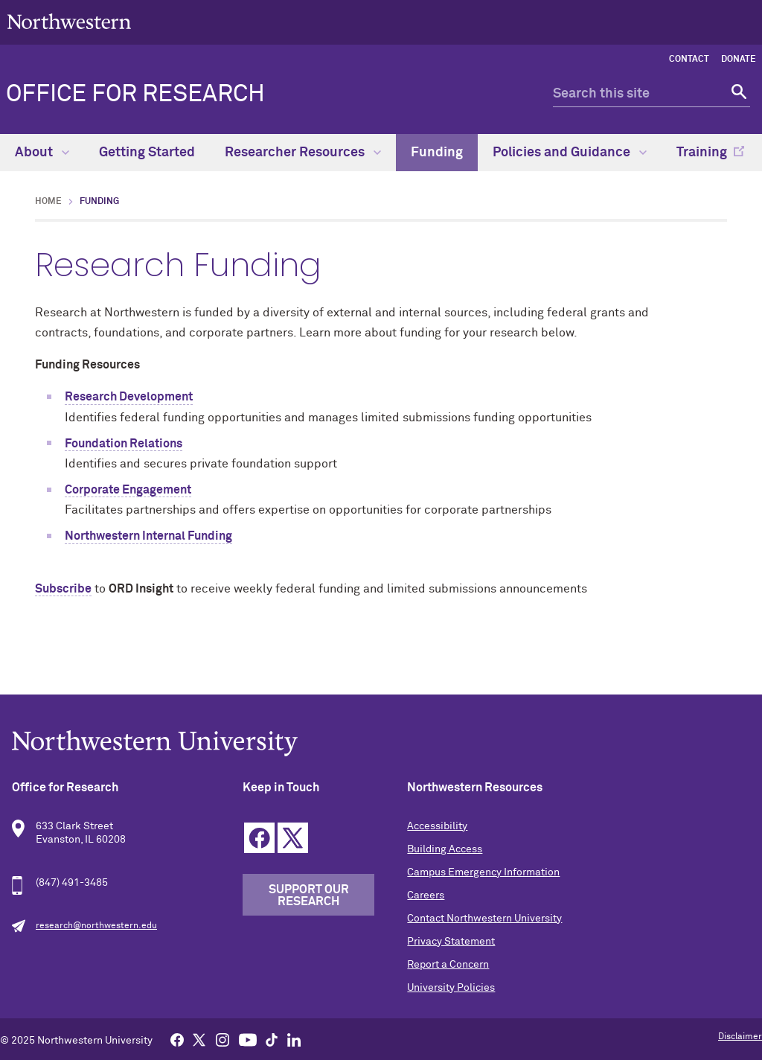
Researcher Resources (303, 152)
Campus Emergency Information (483, 872)
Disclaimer (740, 1036)
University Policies (451, 988)
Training (701, 152)
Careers (425, 895)
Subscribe (63, 589)
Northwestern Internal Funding (148, 536)
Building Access (444, 849)
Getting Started (147, 152)
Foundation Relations (123, 444)
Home (48, 201)
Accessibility (437, 826)
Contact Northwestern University (484, 918)
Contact (689, 59)
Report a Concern (448, 965)
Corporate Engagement (128, 490)
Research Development (129, 397)
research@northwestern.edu (96, 926)
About (42, 152)
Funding (437, 152)
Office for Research (135, 94)
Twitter (293, 838)
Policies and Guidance (570, 152)
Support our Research (309, 895)
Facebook (259, 838)
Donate (738, 59)
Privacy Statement (451, 941)
